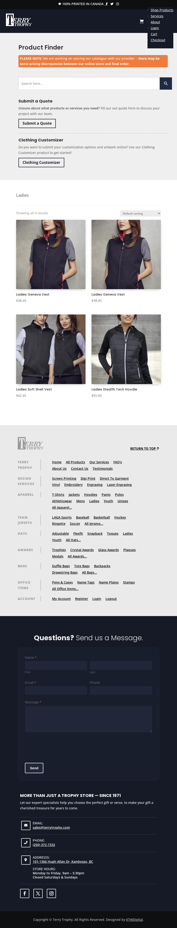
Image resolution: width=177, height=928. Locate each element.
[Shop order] (140, 213)
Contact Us (79, 468)
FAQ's (117, 462)
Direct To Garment (114, 478)
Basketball (102, 517)
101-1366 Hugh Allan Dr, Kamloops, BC (63, 861)
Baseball (82, 517)
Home (57, 462)
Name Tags (85, 582)
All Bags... (89, 572)
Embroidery (73, 484)
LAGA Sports (62, 517)
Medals (57, 556)
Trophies (59, 550)
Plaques (129, 550)
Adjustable (60, 533)
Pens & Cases (62, 582)
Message (33, 702)
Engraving (95, 484)
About (155, 22)
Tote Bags (82, 566)
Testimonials (103, 468)
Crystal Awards (82, 550)
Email (30, 682)
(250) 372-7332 (44, 845)
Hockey (120, 517)
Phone (95, 682)
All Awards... (77, 556)
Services (157, 16)
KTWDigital (134, 919)
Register (81, 598)
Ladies (94, 501)
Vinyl (56, 484)
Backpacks (102, 566)
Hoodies (90, 494)
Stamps (129, 582)
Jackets (74, 494)
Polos (119, 494)
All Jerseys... (94, 523)
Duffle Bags (61, 566)
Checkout (158, 40)
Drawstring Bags (65, 572)
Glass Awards (108, 550)
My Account (61, 598)
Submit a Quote (37, 123)
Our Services (99, 462)
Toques (112, 533)
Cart (154, 34)
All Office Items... (65, 589)
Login (155, 28)
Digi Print (88, 478)
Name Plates (109, 582)
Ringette (58, 523)
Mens (80, 501)
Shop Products (162, 10)
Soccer (75, 523)
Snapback (95, 533)
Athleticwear (62, 501)
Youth (108, 501)
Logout (111, 598)
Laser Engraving (119, 484)
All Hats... (73, 540)
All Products (75, 462)
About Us (59, 468)
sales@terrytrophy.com (51, 827)
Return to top (144, 448)
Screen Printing (64, 478)
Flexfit (78, 533)
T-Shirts (58, 494)
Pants (106, 494)
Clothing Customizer (41, 162)
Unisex (123, 501)
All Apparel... (62, 507)
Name (30, 657)
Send (34, 768)
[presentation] (60, 746)
